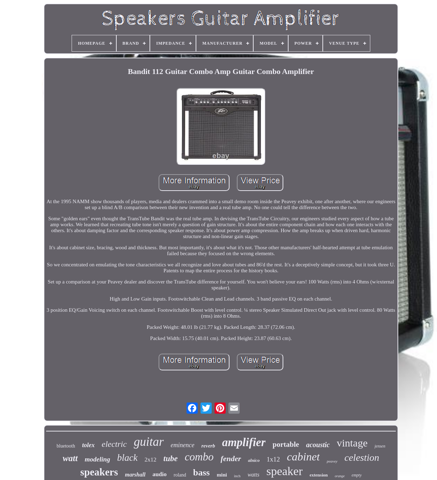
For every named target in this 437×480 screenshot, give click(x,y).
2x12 (150, 459)
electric (114, 444)
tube (170, 458)
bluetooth (66, 446)
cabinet (303, 456)
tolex (88, 445)
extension (318, 475)
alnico (254, 460)
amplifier (244, 442)
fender (230, 458)
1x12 (273, 459)
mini (222, 475)
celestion (361, 457)
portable (285, 444)
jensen (379, 446)
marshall (135, 475)
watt (70, 458)
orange (339, 476)
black (127, 457)
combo (199, 457)
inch (237, 476)
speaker (284, 471)
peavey (332, 461)
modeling (97, 459)
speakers (99, 472)
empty (357, 475)
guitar (149, 442)
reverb (208, 446)
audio (159, 474)
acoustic (318, 445)
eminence (183, 445)
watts (254, 475)
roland (180, 475)
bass (201, 472)
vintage (352, 443)
